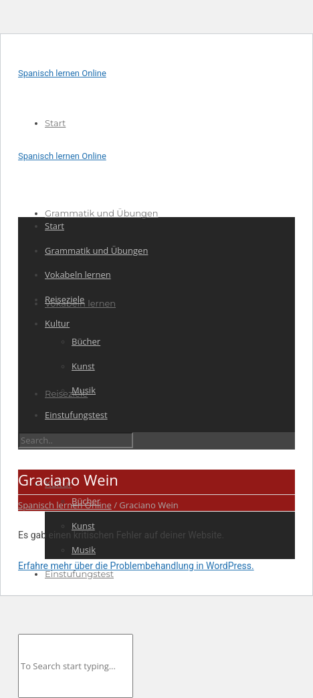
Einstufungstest (79, 573)
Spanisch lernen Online (62, 73)
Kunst (83, 526)
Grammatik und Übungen (102, 213)
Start (55, 123)
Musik (84, 550)
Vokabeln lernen (78, 275)
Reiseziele (66, 393)
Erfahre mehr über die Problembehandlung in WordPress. (136, 565)
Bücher (86, 341)
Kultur (57, 323)
